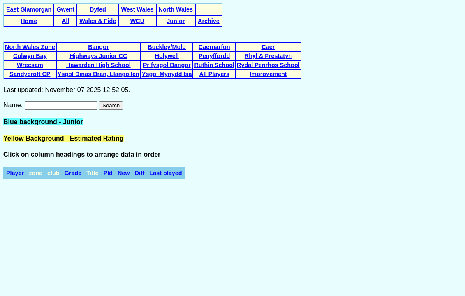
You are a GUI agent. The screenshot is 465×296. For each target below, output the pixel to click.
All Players (214, 74)
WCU (137, 21)
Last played (165, 173)
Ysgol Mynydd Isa (167, 74)
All (65, 21)
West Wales (137, 9)
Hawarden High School (98, 65)
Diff (140, 173)
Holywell (166, 56)
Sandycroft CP (29, 74)
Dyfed (98, 9)
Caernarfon (214, 47)
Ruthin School (214, 65)
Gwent (65, 9)
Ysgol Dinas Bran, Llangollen (98, 74)
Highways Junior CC (98, 56)
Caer (268, 47)
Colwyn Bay (30, 56)
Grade (73, 173)
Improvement (268, 74)
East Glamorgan (28, 9)
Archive (209, 21)
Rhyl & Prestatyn (268, 56)
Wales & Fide (97, 21)
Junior (176, 21)
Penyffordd (214, 56)
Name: (14, 105)
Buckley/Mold (167, 47)
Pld (108, 173)
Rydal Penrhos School (268, 65)
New (124, 173)
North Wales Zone (30, 47)
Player (15, 173)
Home (29, 21)
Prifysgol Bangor (167, 65)
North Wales (176, 9)
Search (111, 105)
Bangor (98, 47)
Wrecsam (30, 65)
